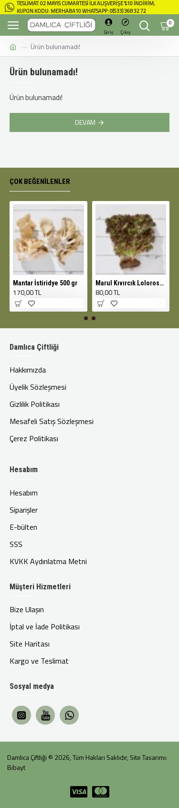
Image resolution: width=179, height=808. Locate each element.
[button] (86, 318)
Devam (85, 122)
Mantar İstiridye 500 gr (45, 283)
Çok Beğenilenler (40, 181)
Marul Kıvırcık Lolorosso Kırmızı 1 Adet (131, 283)
